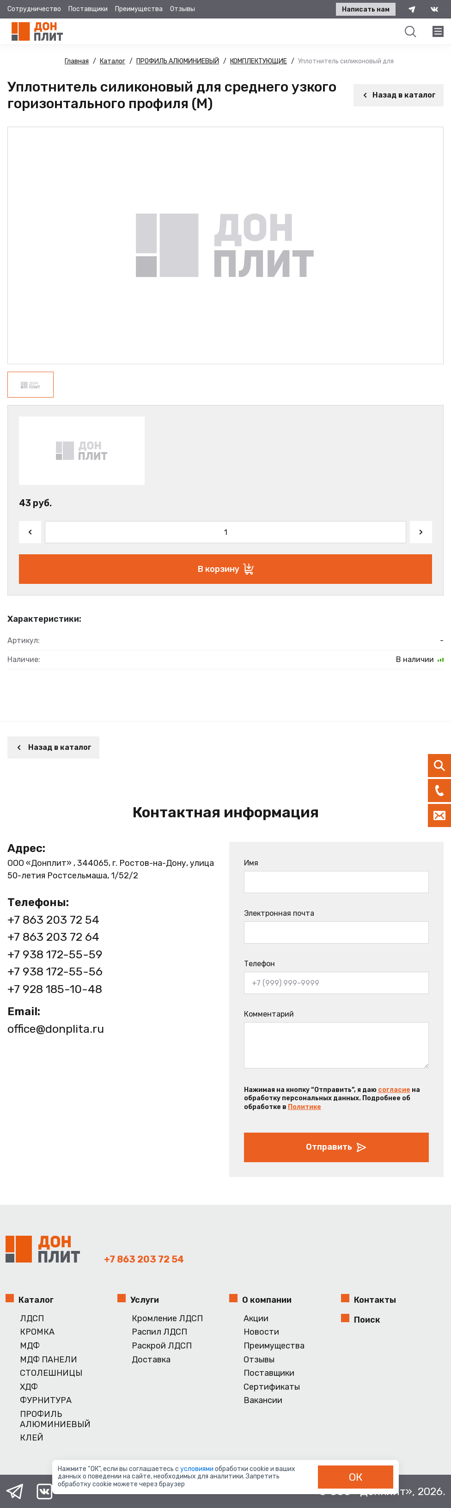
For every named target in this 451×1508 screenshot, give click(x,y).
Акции (256, 1319)
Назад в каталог (398, 95)
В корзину (226, 569)
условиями (197, 1469)
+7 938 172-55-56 (55, 971)
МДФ (30, 1346)
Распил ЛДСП (159, 1332)
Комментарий (269, 1014)
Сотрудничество (34, 9)
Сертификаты (272, 1387)
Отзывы (182, 9)
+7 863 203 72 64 (53, 937)
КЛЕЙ (31, 1438)
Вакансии (263, 1400)
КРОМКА (37, 1332)
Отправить (336, 1147)
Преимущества (139, 9)
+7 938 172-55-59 (55, 954)
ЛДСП (32, 1319)
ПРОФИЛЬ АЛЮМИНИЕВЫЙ (55, 1419)
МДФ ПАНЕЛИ (48, 1360)
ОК (356, 1477)
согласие (394, 1090)
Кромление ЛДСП (167, 1319)
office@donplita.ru (55, 1029)
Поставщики (88, 9)
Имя (251, 862)
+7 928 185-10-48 (54, 989)
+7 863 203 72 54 (53, 919)
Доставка (151, 1360)
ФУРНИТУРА (46, 1400)
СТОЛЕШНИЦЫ (51, 1373)
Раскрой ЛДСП (162, 1346)
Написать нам (366, 9)
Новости (261, 1332)
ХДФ (29, 1387)
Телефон (259, 963)
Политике (304, 1107)
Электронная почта (279, 913)
